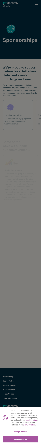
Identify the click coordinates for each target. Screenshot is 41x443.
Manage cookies (20, 435)
